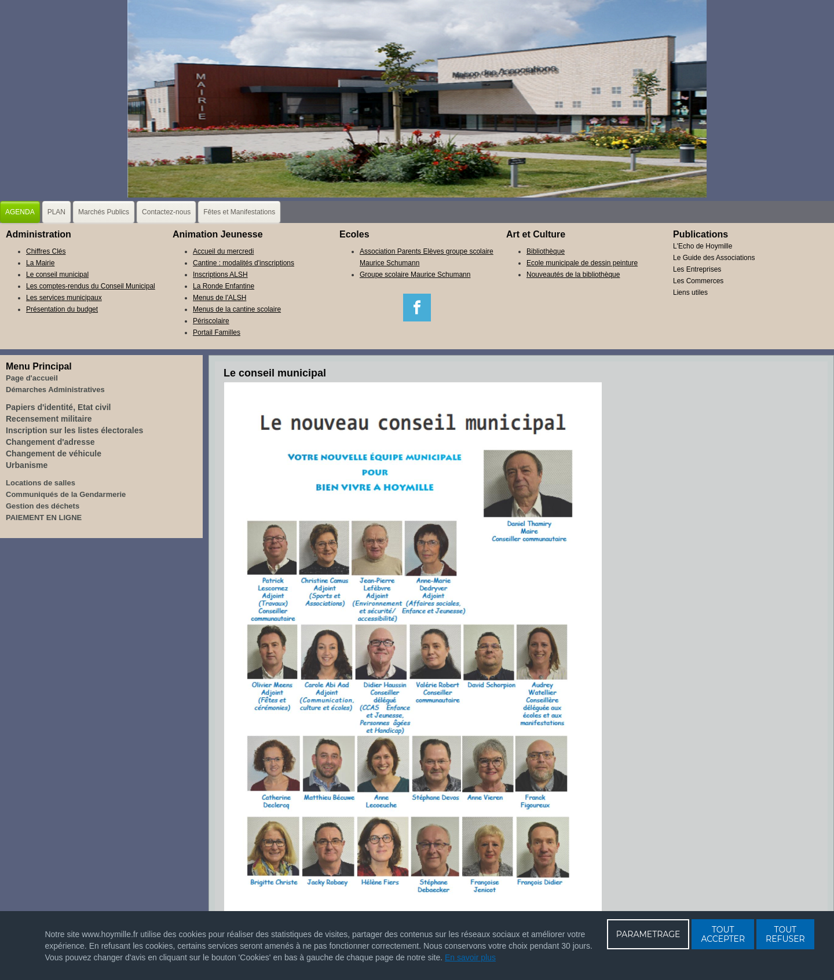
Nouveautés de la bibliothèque (573, 274)
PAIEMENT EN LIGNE (44, 517)
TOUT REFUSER (785, 934)
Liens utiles (690, 292)
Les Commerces (698, 281)
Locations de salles (40, 482)
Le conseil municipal (57, 274)
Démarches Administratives (55, 389)
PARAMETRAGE (648, 934)
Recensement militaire (49, 418)
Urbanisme (26, 465)
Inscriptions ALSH (220, 274)
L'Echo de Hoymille (702, 246)
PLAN (56, 212)
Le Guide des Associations (714, 258)
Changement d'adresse (50, 442)
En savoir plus (470, 957)
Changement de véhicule (53, 453)
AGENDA (20, 212)
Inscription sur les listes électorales (74, 430)
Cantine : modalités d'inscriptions (243, 263)
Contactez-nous (166, 212)
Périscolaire (211, 321)
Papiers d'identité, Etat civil (58, 407)
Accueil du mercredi (223, 251)
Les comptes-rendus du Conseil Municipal (90, 286)
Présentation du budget (62, 309)
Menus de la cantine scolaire (237, 309)
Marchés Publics (103, 212)
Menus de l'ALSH (219, 298)
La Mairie (40, 263)
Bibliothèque (545, 251)
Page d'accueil (32, 378)
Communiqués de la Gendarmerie (66, 494)
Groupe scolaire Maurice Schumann (415, 274)
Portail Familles (216, 332)
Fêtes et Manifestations (239, 212)
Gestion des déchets (42, 506)
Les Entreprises (697, 269)
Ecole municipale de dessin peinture (582, 263)
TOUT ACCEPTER (723, 934)
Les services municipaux (64, 298)
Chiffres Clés (45, 251)
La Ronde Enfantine (223, 286)
